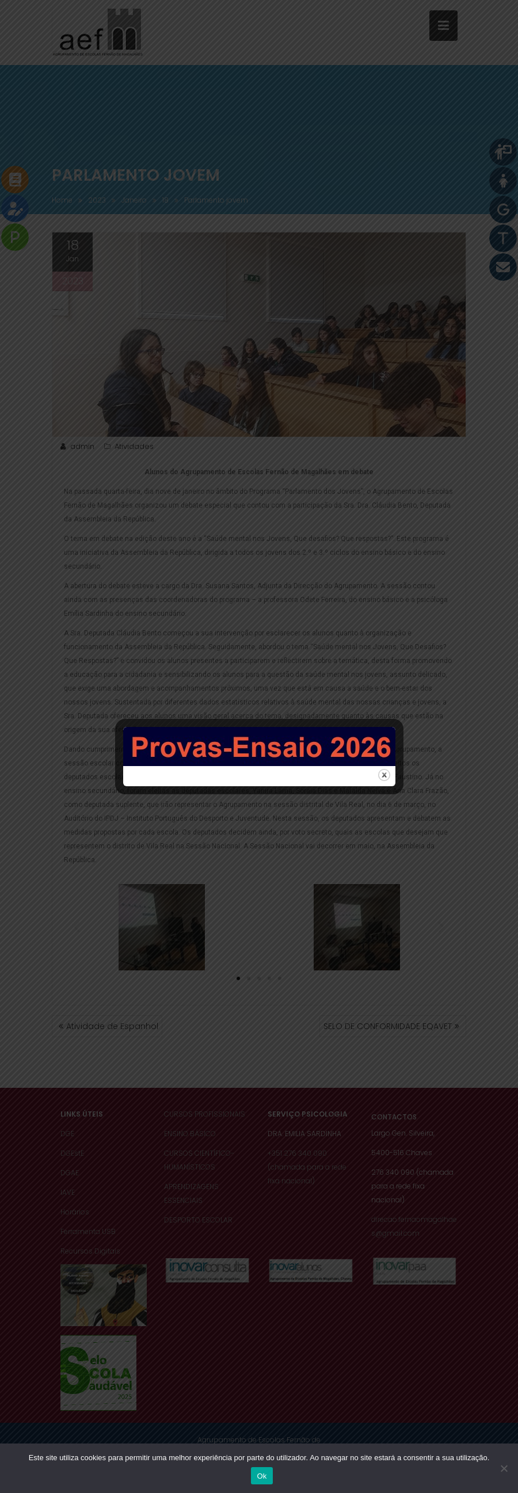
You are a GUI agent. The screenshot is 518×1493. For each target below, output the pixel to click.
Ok (261, 1476)
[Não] (503, 1468)
